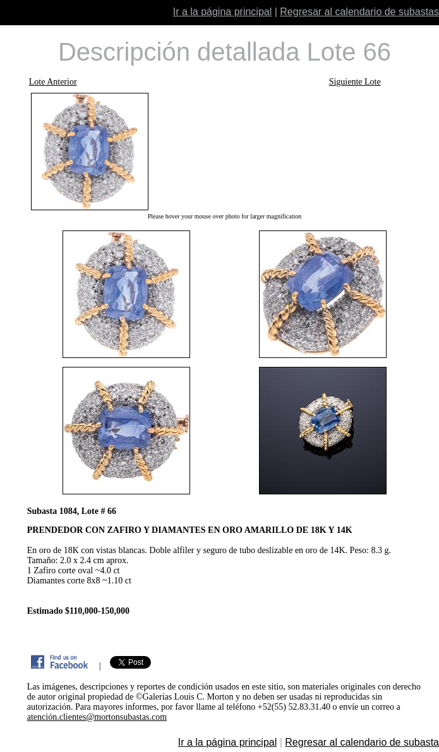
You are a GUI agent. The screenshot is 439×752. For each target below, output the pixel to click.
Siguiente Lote (355, 82)
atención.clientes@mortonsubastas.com (97, 717)
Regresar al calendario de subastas (359, 11)
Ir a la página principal (222, 11)
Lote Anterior (53, 82)
